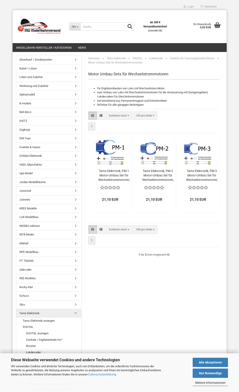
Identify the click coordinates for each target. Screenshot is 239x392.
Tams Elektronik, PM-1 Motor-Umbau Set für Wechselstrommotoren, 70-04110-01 (114, 175)
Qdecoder (25, 269)
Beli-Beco (25, 112)
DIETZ (23, 120)
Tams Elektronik (29, 313)
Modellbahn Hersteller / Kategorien (44, 47)
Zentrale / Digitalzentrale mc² (44, 339)
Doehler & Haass (29, 147)
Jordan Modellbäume (32, 182)
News (82, 47)
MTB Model (26, 234)
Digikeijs (24, 129)
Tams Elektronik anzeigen (39, 320)
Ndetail (23, 243)
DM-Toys (25, 138)
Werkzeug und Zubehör (33, 86)
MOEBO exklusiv (29, 226)
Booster (31, 346)
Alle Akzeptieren (210, 362)
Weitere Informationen (210, 382)
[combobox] (119, 115)
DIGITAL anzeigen (37, 333)
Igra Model (26, 173)
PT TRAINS (26, 260)
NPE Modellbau (28, 252)
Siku (22, 304)
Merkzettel (209, 6)
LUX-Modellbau (28, 217)
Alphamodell (27, 94)
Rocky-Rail (26, 287)
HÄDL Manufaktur (30, 164)
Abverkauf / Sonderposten (35, 59)
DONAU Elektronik (30, 155)
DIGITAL (28, 327)
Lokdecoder (33, 352)
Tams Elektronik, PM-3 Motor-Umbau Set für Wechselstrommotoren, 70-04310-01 (202, 175)
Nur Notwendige (210, 373)
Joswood (25, 190)
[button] (92, 115)
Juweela (24, 199)
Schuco (24, 295)
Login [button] (189, 6)
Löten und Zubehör (31, 77)
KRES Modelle (28, 208)
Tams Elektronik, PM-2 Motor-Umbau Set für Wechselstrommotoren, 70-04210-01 (158, 175)
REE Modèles (27, 278)
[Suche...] (74, 27)
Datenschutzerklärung (102, 374)
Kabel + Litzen (28, 68)
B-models (25, 103)
